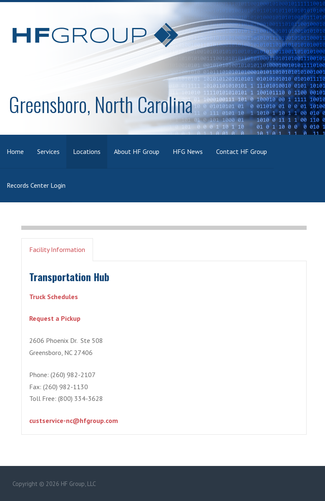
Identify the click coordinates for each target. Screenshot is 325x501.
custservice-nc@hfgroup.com (73, 420)
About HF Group (136, 151)
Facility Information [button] (57, 249)
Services (48, 151)
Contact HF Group (241, 151)
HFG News (188, 151)
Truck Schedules (53, 296)
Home (15, 151)
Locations (87, 151)
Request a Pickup (55, 318)
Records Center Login (36, 185)
